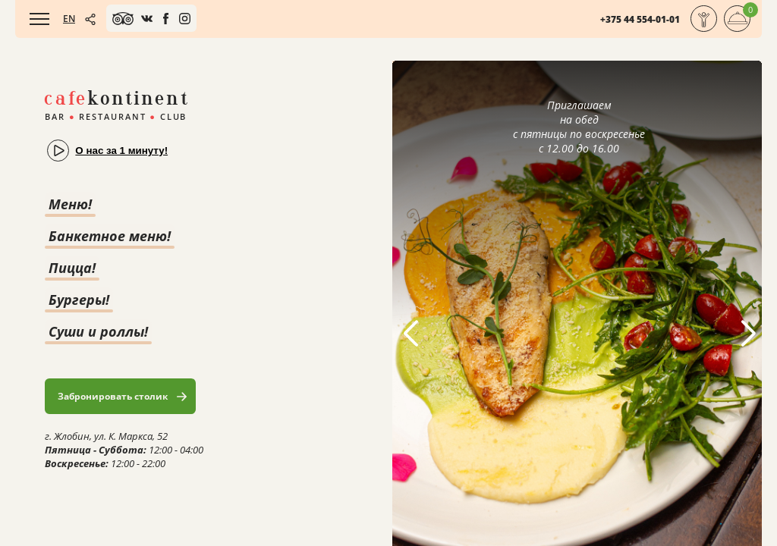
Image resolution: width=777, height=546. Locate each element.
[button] (748, 333)
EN (69, 18)
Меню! (70, 204)
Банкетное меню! (110, 236)
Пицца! (72, 268)
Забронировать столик (113, 396)
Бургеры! (79, 299)
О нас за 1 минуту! (121, 150)
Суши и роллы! (98, 331)
